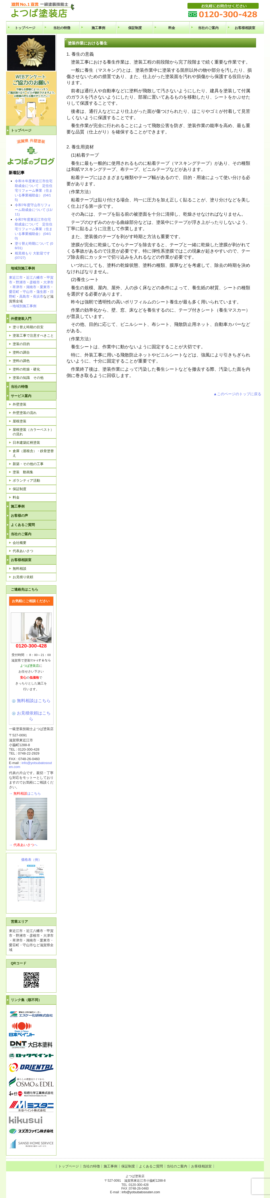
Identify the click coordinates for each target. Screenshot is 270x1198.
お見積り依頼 (23, 577)
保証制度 (135, 28)
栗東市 (45, 287)
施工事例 (98, 28)
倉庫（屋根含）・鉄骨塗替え (33, 453)
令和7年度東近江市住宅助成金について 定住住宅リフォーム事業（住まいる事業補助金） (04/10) (33, 229)
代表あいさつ (23, 551)
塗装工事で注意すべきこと (33, 335)
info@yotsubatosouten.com (141, 1192)
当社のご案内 (208, 28)
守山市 (28, 292)
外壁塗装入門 (21, 319)
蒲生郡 (41, 292)
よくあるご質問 (23, 525)
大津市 (48, 282)
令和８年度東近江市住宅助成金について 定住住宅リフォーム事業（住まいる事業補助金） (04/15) (33, 190)
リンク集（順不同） (26, 1000)
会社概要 (19, 543)
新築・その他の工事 (28, 464)
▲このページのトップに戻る (237, 394)
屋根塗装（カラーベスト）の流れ (33, 432)
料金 (171, 28)
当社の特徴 (61, 28)
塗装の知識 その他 (28, 378)
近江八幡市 (34, 277)
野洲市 (21, 282)
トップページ (25, 28)
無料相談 (19, 569)
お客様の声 (19, 516)
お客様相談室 (245, 28)
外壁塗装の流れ (25, 413)
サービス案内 (21, 396)
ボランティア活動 (26, 480)
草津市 (17, 287)
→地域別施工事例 (22, 306)
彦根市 (35, 282)
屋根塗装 (19, 421)
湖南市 (31, 287)
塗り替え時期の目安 (28, 327)
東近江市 (16, 277)
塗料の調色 (21, 361)
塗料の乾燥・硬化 (26, 369)
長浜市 (38, 296)
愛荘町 (14, 292)
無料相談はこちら (34, 700)
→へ (23, 845)
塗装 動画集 (23, 472)
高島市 (24, 296)
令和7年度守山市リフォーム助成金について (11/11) (33, 209)
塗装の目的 (21, 344)
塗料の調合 (21, 352)
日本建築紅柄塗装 (26, 443)
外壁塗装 (19, 404)
